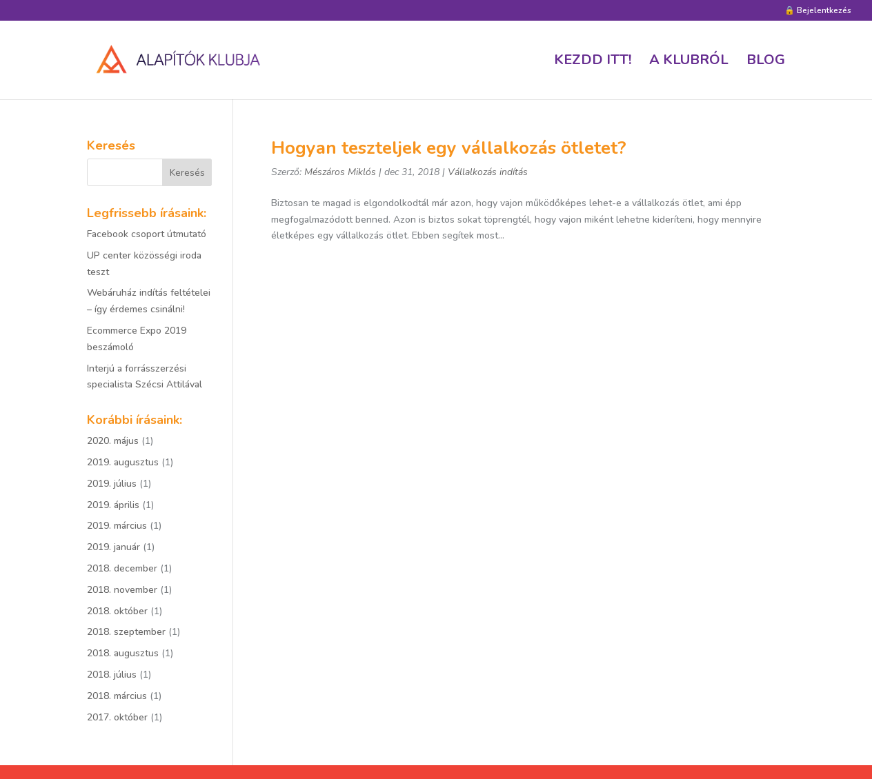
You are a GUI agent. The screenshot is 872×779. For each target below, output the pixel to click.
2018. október (117, 611)
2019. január (113, 547)
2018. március (117, 695)
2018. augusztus (123, 653)
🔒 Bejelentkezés (817, 11)
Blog (765, 62)
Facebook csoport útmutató (146, 234)
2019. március (117, 525)
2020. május (113, 440)
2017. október (117, 717)
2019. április (113, 505)
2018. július (112, 674)
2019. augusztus (123, 462)
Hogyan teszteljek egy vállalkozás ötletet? (448, 148)
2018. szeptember (126, 631)
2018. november (122, 589)
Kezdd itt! (592, 62)
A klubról (689, 62)
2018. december (122, 568)
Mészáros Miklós (340, 172)
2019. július (112, 483)
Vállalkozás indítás (488, 172)
